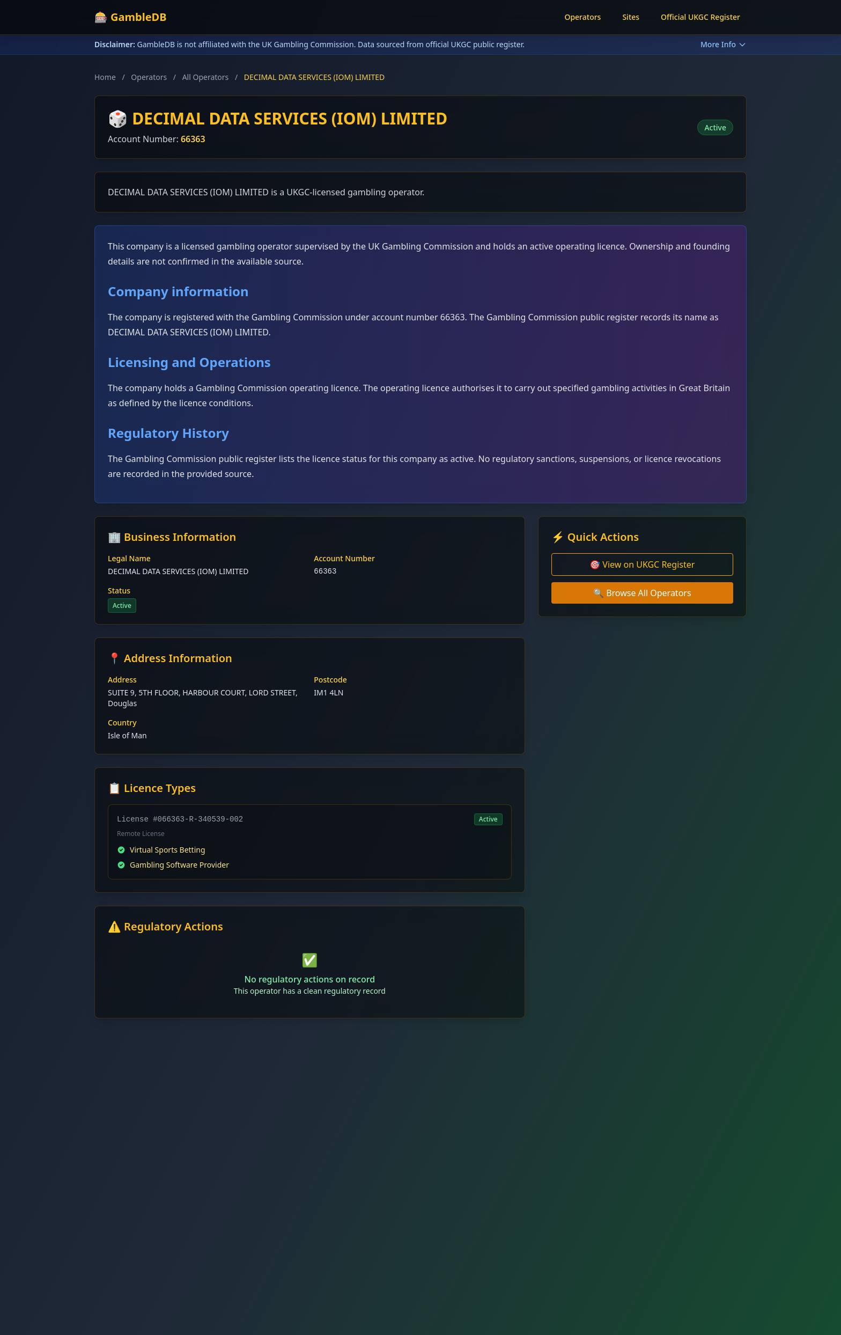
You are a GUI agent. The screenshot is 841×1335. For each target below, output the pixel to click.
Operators (582, 17)
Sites (630, 17)
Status (119, 590)
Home (105, 77)
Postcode (330, 679)
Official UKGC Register (700, 17)
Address (122, 679)
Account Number (344, 558)
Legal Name (129, 558)
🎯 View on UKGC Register (642, 564)
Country (122, 722)
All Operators (205, 77)
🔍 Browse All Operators (642, 593)
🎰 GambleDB (130, 17)
